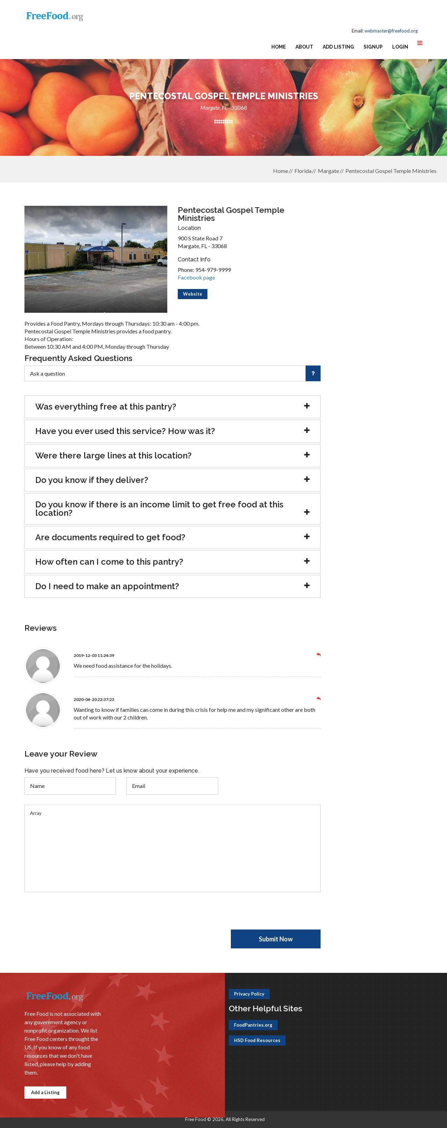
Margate (328, 170)
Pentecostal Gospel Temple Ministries (391, 170)
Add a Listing (45, 1092)
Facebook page (196, 277)
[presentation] (77, 916)
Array (172, 848)
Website (192, 294)
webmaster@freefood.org (391, 31)
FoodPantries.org (253, 1025)
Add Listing (338, 47)
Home (278, 47)
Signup (373, 47)
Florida (303, 170)
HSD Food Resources (257, 1040)
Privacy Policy (249, 994)
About (304, 47)
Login (400, 47)
